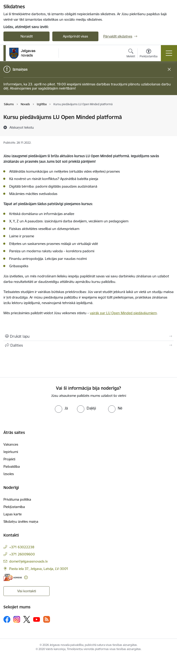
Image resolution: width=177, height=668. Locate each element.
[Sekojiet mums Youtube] (36, 619)
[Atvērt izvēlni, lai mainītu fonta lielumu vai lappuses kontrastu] (148, 53)
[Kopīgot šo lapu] (88, 345)
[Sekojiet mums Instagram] (16, 619)
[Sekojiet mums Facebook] (6, 619)
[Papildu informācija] (26, 577)
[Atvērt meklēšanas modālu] (130, 53)
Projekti (9, 459)
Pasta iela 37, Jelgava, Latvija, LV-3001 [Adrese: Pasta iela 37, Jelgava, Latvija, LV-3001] (38, 568)
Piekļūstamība (14, 507)
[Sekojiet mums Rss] (46, 619)
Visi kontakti (26, 591)
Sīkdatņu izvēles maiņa (20, 521)
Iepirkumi (10, 452)
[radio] (61, 408)
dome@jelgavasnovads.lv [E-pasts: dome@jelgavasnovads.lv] (28, 561)
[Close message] (169, 69)
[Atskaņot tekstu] (21, 127)
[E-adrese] (12, 577)
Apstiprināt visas (75, 36)
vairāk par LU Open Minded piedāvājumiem (123, 313)
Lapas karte (12, 514)
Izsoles (8, 474)
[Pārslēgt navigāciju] (169, 53)
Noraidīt (27, 36)
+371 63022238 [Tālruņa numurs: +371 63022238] (21, 547)
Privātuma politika (17, 499)
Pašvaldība (11, 466)
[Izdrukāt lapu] (88, 336)
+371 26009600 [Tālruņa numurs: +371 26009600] (22, 554)
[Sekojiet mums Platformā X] (26, 619)
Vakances (10, 444)
